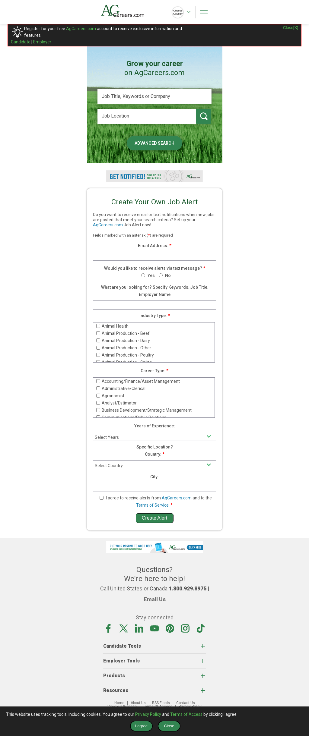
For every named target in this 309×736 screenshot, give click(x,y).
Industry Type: (153, 315)
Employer (42, 41)
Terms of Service (152, 505)
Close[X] (290, 27)
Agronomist (110, 395)
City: (154, 476)
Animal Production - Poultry (125, 355)
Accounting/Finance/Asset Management (138, 381)
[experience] (154, 436)
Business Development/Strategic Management (144, 410)
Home (119, 703)
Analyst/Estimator (116, 403)
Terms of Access (186, 714)
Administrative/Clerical (120, 388)
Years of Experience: (154, 425)
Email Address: (153, 245)
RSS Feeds (161, 703)
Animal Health (112, 326)
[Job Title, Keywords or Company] (154, 96)
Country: (153, 454)
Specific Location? (154, 447)
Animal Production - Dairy (123, 340)
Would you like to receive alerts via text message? (153, 268)
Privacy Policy (148, 714)
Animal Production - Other (123, 347)
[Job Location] (146, 116)
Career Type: (153, 370)
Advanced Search (154, 143)
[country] (154, 464)
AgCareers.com (81, 28)
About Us (138, 703)
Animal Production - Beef (123, 333)
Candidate (20, 41)
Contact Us (185, 703)
